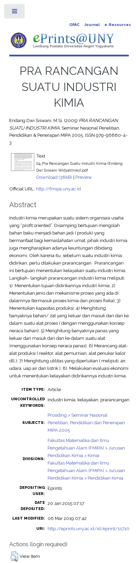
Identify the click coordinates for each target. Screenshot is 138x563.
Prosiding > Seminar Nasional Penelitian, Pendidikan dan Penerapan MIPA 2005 (86, 422)
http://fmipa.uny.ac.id (58, 188)
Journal (92, 25)
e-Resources (117, 25)
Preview (83, 177)
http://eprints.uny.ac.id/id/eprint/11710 (88, 528)
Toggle (15, 13)
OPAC (74, 25)
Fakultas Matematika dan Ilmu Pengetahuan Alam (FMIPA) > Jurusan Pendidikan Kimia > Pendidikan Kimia (86, 470)
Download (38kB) (54, 177)
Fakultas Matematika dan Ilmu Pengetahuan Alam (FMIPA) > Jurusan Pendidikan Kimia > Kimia (86, 448)
